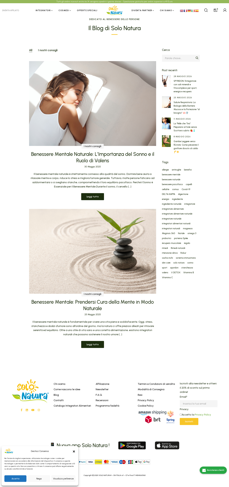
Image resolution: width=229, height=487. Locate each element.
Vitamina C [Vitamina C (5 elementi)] (167, 277)
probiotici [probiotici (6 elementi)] (166, 238)
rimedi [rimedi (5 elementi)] (165, 248)
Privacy (184, 409)
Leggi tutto (92, 196)
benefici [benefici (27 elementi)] (188, 170)
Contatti (59, 400)
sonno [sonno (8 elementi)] (190, 263)
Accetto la (187, 414)
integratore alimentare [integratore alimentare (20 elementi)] (173, 209)
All (30, 50)
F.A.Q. (99, 395)
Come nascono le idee (67, 389)
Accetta (15, 478)
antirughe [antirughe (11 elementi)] (176, 170)
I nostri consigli (48, 50)
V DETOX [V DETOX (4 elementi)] (175, 272)
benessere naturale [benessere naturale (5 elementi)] (171, 179)
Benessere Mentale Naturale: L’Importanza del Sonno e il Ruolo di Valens (92, 157)
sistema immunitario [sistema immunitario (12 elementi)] (186, 258)
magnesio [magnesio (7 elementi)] (188, 228)
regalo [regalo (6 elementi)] (187, 243)
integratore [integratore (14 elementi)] (189, 204)
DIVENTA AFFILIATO (10, 10)
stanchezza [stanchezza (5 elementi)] (187, 268)
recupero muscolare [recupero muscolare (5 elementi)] (171, 243)
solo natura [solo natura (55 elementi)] (178, 263)
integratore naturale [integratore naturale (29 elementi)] (171, 219)
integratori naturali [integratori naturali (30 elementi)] (171, 228)
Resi (140, 395)
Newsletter (102, 389)
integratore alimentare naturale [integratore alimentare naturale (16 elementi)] (177, 214)
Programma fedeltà (107, 405)
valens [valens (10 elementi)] (165, 272)
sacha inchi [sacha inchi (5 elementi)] (167, 258)
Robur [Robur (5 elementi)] (183, 253)
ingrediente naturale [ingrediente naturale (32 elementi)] (171, 204)
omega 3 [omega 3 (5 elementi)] (192, 233)
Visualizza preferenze (63, 478)
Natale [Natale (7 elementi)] (181, 233)
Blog (56, 395)
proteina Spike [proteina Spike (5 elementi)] (181, 238)
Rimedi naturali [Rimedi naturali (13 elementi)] (178, 248)
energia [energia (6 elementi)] (165, 199)
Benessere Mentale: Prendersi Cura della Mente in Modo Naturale (92, 313)
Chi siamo (59, 384)
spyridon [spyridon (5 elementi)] (174, 268)
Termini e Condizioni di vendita (156, 384)
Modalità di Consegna (151, 389)
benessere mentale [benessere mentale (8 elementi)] (171, 174)
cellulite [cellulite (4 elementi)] (165, 189)
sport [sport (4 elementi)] (164, 268)
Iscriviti (189, 421)
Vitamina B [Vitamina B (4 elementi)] (188, 272)
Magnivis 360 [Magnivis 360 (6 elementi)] (168, 233)
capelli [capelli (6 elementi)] (189, 184)
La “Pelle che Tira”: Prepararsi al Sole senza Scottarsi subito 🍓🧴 (185, 127)
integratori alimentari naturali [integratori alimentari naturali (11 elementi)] (176, 223)
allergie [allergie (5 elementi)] (165, 170)
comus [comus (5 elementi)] (175, 189)
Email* (183, 396)
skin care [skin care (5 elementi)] (166, 263)
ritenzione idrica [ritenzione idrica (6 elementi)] (170, 253)
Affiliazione (102, 384)
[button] (73, 451)
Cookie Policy (146, 405)
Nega (39, 478)
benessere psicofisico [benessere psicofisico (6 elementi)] (172, 184)
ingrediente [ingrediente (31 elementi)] (177, 199)
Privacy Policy (146, 400)
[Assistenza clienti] (213, 470)
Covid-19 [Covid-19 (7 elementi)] (186, 189)
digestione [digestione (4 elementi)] (183, 194)
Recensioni (102, 400)
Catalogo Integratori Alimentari (72, 405)
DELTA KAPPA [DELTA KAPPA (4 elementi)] (168, 194)
